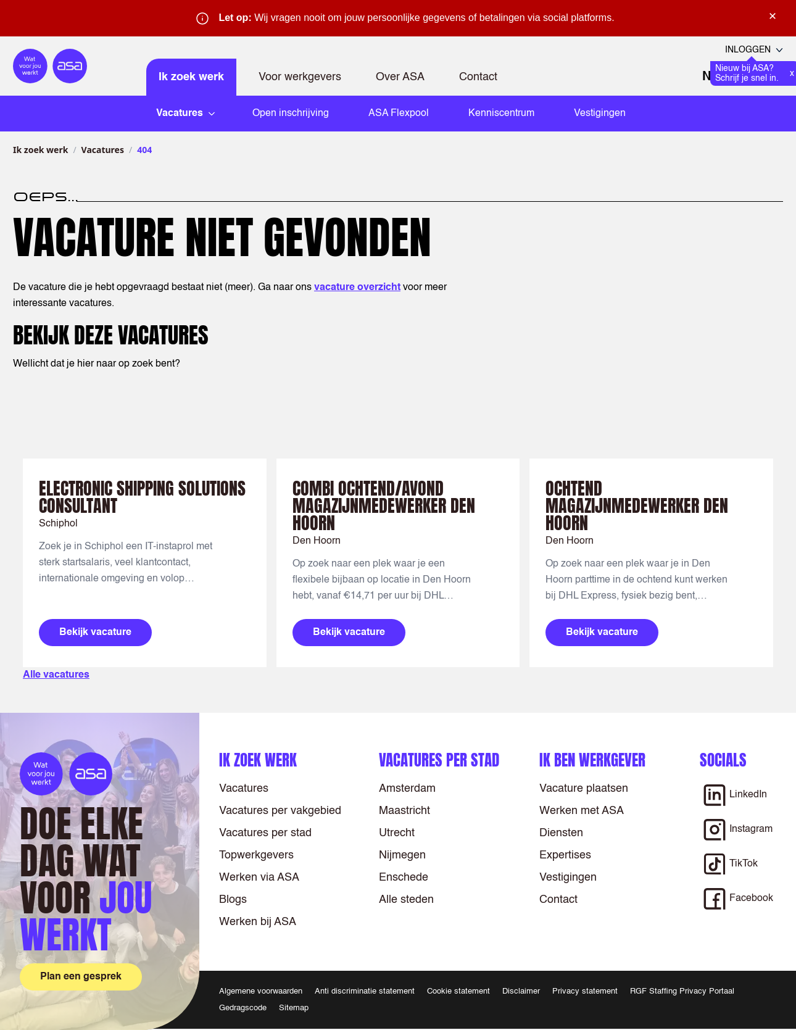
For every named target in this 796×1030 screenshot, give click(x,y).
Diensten (561, 833)
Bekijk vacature (95, 633)
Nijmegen (402, 855)
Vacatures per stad (265, 833)
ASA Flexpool (398, 113)
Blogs (233, 899)
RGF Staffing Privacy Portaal (682, 991)
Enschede (403, 877)
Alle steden (406, 899)
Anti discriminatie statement (365, 991)
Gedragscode (243, 1008)
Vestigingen (600, 113)
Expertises (565, 855)
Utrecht (397, 833)
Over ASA (400, 77)
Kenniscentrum (501, 113)
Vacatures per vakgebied (280, 810)
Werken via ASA (259, 877)
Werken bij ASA (257, 922)
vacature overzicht (357, 288)
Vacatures (102, 150)
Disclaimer (521, 991)
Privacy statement (585, 991)
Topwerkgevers (256, 855)
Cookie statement (458, 991)
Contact (478, 77)
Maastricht (404, 810)
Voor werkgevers (300, 77)
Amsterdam (407, 788)
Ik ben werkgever (592, 760)
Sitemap (294, 1008)
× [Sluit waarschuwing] (772, 16)
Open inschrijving (290, 113)
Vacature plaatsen (583, 788)
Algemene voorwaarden (260, 991)
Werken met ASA (581, 810)
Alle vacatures (56, 675)
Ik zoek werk (191, 77)
